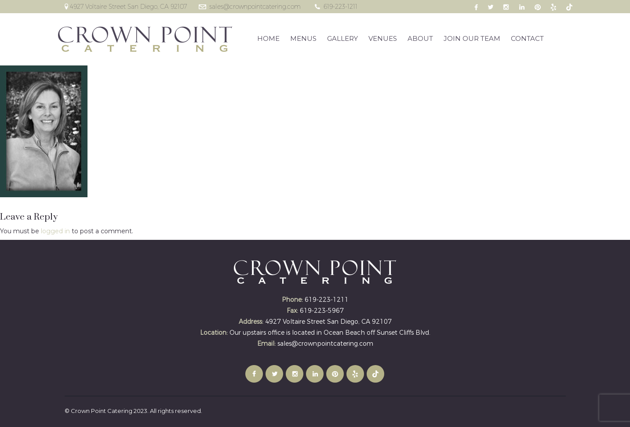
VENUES (382, 38)
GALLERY (342, 38)
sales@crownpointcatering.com (255, 6)
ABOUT (420, 38)
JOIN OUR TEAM (472, 38)
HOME (268, 38)
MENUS (303, 38)
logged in (55, 231)
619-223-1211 (340, 6)
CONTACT (527, 38)
